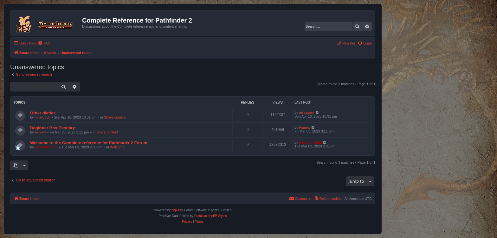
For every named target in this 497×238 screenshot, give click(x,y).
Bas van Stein (46, 147)
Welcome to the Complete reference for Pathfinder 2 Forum (88, 142)
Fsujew (40, 132)
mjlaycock (42, 117)
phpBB (176, 210)
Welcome (117, 147)
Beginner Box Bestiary (52, 128)
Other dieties (43, 113)
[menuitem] (44, 43)
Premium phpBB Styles (210, 216)
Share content (115, 117)
